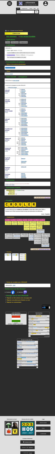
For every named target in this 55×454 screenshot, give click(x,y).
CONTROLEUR (40, 232)
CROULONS (23, 93)
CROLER (8, 255)
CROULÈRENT (24, 115)
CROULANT (23, 166)
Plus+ (48, 320)
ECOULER (27, 224)
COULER (31, 239)
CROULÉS (23, 176)
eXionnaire (19, 364)
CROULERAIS (24, 128)
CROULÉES (23, 177)
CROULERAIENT (24, 135)
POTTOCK (47, 328)
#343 (14, 286)
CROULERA (23, 121)
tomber (12, 184)
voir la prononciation (10, 67)
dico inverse (47, 197)
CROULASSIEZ (24, 153)
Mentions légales (43, 423)
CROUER (15, 255)
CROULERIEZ (24, 133)
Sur (10, 293)
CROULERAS (24, 119)
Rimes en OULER (9, 73)
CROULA (23, 111)
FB (27, 447)
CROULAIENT (24, 106)
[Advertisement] (27, 21)
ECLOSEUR (33, 224)
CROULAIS (23, 99)
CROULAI (23, 108)
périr (10, 184)
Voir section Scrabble (27, 36)
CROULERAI (24, 118)
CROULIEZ (23, 104)
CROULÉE (23, 175)
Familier (19, 190)
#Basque (35, 328)
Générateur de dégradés (31, 364)
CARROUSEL (17, 236)
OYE (37, 330)
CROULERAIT (24, 131)
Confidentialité (43, 434)
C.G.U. (43, 428)
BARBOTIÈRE (38, 316)
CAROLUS (14, 224)
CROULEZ (23, 95)
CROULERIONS (24, 132)
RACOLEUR (47, 224)
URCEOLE (27, 229)
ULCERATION (45, 246)
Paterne (38, 322)
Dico (8, 30)
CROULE (23, 89)
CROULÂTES (24, 114)
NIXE (32, 319)
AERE (34, 325)
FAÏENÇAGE (33, 333)
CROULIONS (24, 103)
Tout (46, 320)
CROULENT (23, 96)
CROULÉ (23, 173)
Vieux (8, 50)
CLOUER (31, 236)
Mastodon (31, 447)
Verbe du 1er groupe (12, 87)
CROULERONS (24, 122)
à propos (6, 93)
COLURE (31, 238)
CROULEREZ (24, 124)
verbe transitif (16, 80)
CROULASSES (24, 149)
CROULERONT (24, 125)
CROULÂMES (24, 113)
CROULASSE (24, 147)
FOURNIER (19, 359)
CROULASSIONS (25, 151)
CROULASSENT (24, 154)
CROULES (23, 90)
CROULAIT (23, 102)
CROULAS (23, 110)
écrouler (7, 184)
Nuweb (30, 453)
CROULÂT (23, 150)
